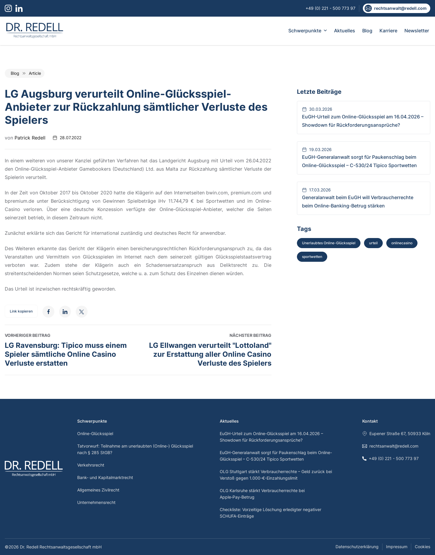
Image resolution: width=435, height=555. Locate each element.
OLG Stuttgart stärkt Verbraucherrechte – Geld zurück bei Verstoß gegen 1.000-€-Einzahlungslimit (276, 475)
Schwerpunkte (307, 31)
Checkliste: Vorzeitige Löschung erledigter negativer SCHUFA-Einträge (270, 512)
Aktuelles (344, 31)
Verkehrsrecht (90, 464)
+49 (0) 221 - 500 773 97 (390, 458)
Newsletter (416, 31)
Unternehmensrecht (96, 502)
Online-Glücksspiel (95, 433)
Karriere (388, 31)
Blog (367, 31)
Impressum (396, 546)
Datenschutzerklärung (357, 546)
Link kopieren (21, 311)
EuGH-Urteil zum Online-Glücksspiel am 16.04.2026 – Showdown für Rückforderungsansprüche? (271, 437)
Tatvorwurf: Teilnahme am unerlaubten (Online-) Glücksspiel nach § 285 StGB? (135, 449)
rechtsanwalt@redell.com (390, 445)
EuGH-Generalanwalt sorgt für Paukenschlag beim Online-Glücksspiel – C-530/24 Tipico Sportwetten (276, 456)
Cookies (422, 546)
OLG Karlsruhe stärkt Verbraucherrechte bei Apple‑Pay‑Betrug (262, 494)
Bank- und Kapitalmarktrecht (105, 477)
